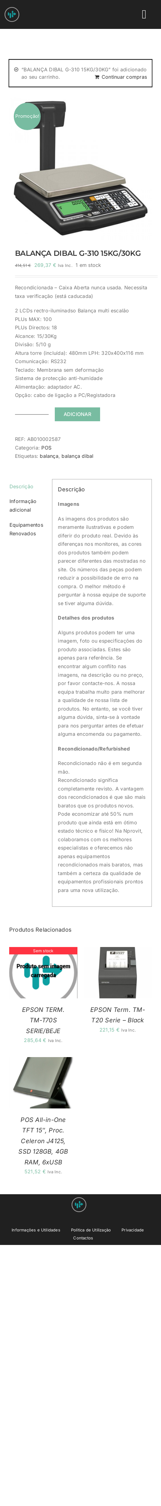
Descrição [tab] (21, 486)
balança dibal (77, 456)
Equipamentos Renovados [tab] (26, 529)
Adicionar (77, 414)
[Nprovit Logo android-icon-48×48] (79, 1200)
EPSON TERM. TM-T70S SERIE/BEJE (43, 1020)
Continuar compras (124, 77)
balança (49, 456)
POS (46, 448)
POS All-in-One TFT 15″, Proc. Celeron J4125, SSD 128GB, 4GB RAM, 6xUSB (43, 1141)
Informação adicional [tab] (22, 505)
